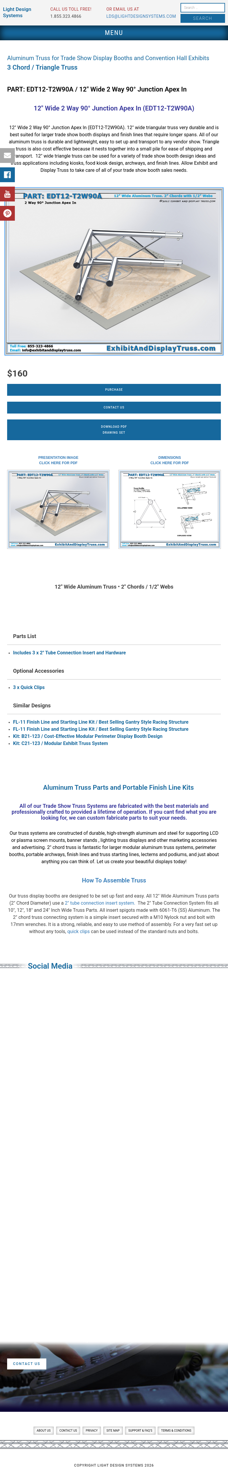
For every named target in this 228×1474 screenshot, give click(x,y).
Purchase (114, 389)
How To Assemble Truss (114, 880)
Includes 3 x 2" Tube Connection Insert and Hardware (69, 653)
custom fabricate (107, 818)
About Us (44, 1430)
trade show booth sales (147, 170)
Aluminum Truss (67, 787)
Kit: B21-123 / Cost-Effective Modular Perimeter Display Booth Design (87, 736)
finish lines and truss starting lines (103, 854)
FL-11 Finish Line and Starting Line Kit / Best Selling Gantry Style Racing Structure (101, 722)
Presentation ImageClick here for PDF (58, 460)
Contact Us (114, 407)
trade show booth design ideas (174, 156)
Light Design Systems (17, 12)
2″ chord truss (62, 847)
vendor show (186, 142)
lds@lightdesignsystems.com (141, 16)
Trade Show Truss (64, 806)
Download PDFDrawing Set (114, 429)
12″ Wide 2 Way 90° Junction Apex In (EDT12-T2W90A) (114, 108)
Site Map (113, 1430)
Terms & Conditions (176, 1430)
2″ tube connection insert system (99, 903)
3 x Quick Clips (29, 687)
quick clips (78, 931)
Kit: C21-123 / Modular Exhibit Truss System (60, 743)
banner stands (83, 840)
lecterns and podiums (164, 854)
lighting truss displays (124, 840)
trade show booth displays (82, 134)
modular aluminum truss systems (158, 847)
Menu (114, 32)
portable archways (45, 854)
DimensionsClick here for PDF (170, 460)
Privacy (92, 1430)
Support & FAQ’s (140, 1430)
